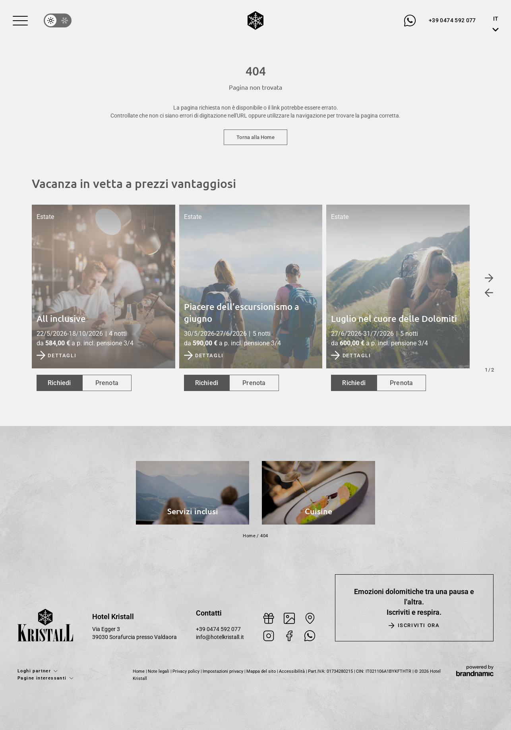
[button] (20, 20)
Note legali (159, 671)
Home (249, 535)
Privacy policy (186, 671)
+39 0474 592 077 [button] (218, 629)
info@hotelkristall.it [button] (220, 637)
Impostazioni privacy (223, 671)
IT (495, 18)
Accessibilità (292, 671)
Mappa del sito (261, 671)
